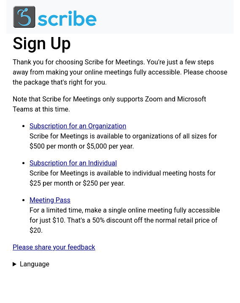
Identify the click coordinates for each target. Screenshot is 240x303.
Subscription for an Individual (73, 163)
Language (34, 264)
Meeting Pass (50, 200)
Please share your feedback (54, 247)
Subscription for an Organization (78, 126)
